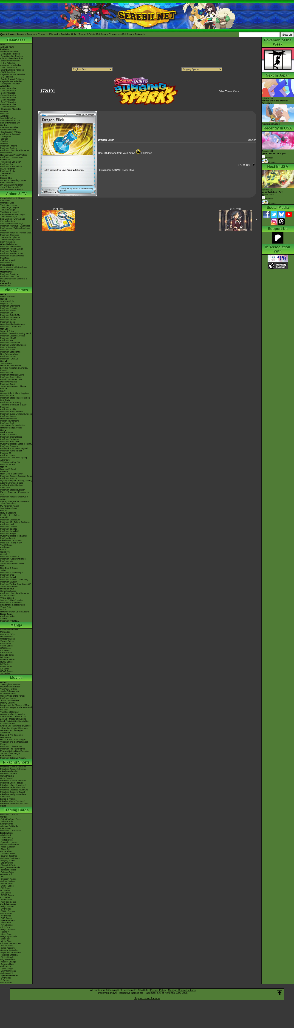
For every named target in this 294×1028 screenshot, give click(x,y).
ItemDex (4, 111)
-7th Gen (4, 143)
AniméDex (5, 200)
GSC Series (5, 648)
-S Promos (5, 980)
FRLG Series (6, 653)
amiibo (3, 609)
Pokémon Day (6, 164)
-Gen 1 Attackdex (8, 88)
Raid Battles (5, 828)
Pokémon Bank (7, 395)
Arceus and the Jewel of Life (13, 716)
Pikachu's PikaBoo (8, 773)
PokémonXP (6, 153)
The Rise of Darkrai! (9, 712)
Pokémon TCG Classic (10, 831)
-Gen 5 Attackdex (8, 97)
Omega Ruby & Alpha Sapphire (14, 393)
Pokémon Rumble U (9, 441)
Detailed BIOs (6, 636)
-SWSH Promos (7, 911)
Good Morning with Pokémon (13, 267)
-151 (2, 877)
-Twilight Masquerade (10, 867)
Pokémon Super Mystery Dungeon (16, 414)
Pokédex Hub (68, 34)
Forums (31, 34)
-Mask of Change (8, 962)
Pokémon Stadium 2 (9, 556)
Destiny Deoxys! (7, 703)
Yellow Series (6, 646)
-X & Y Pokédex (7, 63)
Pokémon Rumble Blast (11, 451)
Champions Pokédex (120, 34)
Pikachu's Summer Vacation (13, 767)
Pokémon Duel (7, 423)
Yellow (3, 570)
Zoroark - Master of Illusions (13, 719)
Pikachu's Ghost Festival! (11, 783)
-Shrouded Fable (8, 865)
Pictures (269, 162)
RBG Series (5, 643)
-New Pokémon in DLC (10, 187)
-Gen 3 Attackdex (8, 93)
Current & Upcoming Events (13, 180)
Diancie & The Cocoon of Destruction (11, 736)
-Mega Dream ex (8, 929)
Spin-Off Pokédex (8, 118)
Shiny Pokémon (7, 242)
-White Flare (5, 851)
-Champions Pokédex (10, 84)
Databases (16, 40)
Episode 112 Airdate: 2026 (272, 192)
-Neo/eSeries (6, 900)
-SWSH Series (7, 886)
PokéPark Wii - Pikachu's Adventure (11, 486)
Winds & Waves (7, 297)
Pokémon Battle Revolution (12, 490)
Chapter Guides (7, 639)
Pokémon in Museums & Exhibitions (11, 158)
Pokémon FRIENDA (9, 621)
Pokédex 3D (5, 453)
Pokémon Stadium (8, 582)
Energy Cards (6, 824)
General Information (9, 630)
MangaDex (5, 632)
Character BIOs (7, 634)
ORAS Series (6, 671)
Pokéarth (140, 34)
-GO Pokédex (6, 77)
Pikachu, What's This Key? (12, 801)
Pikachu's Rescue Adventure (13, 769)
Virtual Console (7, 598)
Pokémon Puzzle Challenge (13, 559)
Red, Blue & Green (9, 568)
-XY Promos (5, 916)
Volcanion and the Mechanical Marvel (14, 743)
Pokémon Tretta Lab (9, 439)
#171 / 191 (58, 209)
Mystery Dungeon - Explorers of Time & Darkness (14, 502)
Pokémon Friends (8, 310)
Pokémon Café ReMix (10, 315)
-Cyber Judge (6, 969)
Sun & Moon (6, 363)
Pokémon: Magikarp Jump (12, 375)
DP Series (4, 657)
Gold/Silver (5, 552)
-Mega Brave (6, 934)
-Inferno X (4, 932)
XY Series (4, 669)
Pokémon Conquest (9, 446)
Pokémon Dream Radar (11, 437)
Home (20, 34)
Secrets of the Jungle (10, 753)
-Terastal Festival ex (9, 950)
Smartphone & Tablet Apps (12, 605)
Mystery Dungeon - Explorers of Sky (14, 493)
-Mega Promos (7, 906)
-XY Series (5, 890)
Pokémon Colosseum (10, 520)
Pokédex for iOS (7, 464)
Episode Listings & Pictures (12, 198)
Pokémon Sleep (7, 322)
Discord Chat (6, 178)
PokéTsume (5, 285)
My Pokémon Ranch (9, 506)
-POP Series (6, 918)
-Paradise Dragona (9, 955)
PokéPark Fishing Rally (11, 543)
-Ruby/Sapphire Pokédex (11, 56)
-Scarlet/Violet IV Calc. (10, 132)
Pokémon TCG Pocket (10, 326)
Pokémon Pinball (8, 577)
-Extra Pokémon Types (10, 819)
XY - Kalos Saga (7, 221)
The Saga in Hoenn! (9, 212)
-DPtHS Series (7, 895)
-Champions (5, 136)
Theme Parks (6, 173)
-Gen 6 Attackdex (8, 100)
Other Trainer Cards (229, 91)
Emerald (4, 517)
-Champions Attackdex (10, 109)
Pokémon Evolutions (9, 251)
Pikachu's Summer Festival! (13, 780)
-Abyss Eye (5, 923)
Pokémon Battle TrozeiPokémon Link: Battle (15, 399)
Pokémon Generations (10, 246)
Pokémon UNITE (8, 320)
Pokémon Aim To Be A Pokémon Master (15, 229)
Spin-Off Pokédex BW (10, 123)
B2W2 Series (6, 666)
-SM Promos (6, 913)
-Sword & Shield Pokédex (12, 70)
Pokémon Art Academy (10, 402)
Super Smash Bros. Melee (12, 563)
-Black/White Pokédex (10, 61)
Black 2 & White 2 (8, 435)
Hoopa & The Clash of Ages (13, 739)
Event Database (7, 182)
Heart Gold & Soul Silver (11, 474)
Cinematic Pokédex (9, 127)
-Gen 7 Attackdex (8, 102)
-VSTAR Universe (8, 971)
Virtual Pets (5, 607)
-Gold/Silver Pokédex (10, 54)
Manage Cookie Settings (182, 990)
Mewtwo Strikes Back (10, 687)
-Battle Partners (7, 948)
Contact (42, 34)
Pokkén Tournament (9, 421)
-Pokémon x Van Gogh (10, 162)
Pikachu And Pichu (8, 771)
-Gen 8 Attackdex (8, 104)
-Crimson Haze (7, 964)
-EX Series (5, 897)
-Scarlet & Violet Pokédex (12, 79)
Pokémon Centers (8, 148)
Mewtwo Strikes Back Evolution (14, 751)
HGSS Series (6, 662)
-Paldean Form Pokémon (11, 189)
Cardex (3, 125)
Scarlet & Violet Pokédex (92, 34)
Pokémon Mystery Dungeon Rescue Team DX (13, 346)
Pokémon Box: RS (8, 529)
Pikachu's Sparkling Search (12, 792)
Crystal (3, 554)
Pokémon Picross (8, 416)
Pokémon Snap (7, 575)
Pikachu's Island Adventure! (12, 785)
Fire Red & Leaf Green (10, 515)
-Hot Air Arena (6, 946)
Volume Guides (7, 641)
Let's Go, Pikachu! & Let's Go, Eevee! (14, 369)
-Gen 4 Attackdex (8, 95)
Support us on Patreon (147, 998)
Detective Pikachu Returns (12, 324)
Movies (16, 678)
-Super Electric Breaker (11, 952)
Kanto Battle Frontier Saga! (12, 214)
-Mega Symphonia (8, 936)
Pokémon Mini (6, 561)
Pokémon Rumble (8, 478)
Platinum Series (7, 659)
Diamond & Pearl (8, 469)
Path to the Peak (8, 260)
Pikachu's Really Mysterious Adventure (13, 795)
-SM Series (5, 888)
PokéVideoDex (7, 265)
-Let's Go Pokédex (8, 67)
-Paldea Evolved (7, 881)
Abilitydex (4, 116)
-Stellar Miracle (7, 957)
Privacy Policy (158, 990)
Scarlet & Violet (7, 301)
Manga (16, 625)
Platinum (4, 471)
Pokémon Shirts (7, 171)
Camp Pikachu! (7, 776)
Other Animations (8, 269)
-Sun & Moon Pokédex (10, 65)
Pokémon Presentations (11, 166)
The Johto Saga (7, 210)
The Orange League (9, 207)
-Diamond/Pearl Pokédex (11, 58)
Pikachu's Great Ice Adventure (14, 790)
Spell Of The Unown (9, 691)
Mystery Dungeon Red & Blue (14, 536)
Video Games (16, 290)
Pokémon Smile (7, 349)
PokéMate (5, 547)
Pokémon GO (6, 313)
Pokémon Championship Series (14, 150)
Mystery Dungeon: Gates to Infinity (16, 444)
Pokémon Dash (7, 524)
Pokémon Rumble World (11, 412)
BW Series (5, 664)
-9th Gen (4, 139)
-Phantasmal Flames (9, 844)
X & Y (3, 391)
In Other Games (7, 595)
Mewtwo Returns (8, 693)
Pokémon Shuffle (8, 409)
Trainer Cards (6, 821)
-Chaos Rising (6, 837)
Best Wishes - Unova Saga (12, 219)
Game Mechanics (8, 130)
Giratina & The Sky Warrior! (12, 714)
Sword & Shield (7, 331)
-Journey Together (8, 856)
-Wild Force (5, 966)
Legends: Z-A (6, 303)
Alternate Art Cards (9, 826)
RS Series (5, 650)
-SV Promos (5, 909)
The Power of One (8, 689)
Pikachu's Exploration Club (12, 787)
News (3, 44)
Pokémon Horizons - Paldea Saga (15, 233)
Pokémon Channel (8, 526)
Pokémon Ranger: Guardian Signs (16, 476)
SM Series (5, 673)
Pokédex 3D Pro (7, 455)
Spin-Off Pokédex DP (10, 120)
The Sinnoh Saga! (8, 216)
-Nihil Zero (5, 927)
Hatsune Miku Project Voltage (13, 155)
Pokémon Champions (10, 306)
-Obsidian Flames (8, 879)
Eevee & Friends (8, 799)
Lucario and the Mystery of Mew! (15, 705)
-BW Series (5, 893)
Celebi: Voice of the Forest (12, 696)
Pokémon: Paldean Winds (12, 256)
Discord (53, 34)
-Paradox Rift (6, 874)
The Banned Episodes (10, 239)
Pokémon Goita (7, 616)
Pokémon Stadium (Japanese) (14, 579)
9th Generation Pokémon (11, 185)
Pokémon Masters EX (10, 317)
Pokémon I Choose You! (11, 746)
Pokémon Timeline (8, 146)
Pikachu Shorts (16, 762)
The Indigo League (8, 205)
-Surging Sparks (7, 860)
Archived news (7, 47)
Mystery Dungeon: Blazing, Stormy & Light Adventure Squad (16, 482)
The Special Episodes (10, 237)
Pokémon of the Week (10, 134)
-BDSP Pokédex (7, 72)
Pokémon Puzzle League (11, 572)
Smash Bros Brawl (8, 508)
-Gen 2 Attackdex (8, 90)
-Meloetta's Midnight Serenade (14, 728)
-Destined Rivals (7, 854)
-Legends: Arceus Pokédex (12, 74)
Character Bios (7, 203)
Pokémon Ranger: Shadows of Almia (14, 498)
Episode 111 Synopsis (274, 154)
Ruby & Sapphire (8, 513)
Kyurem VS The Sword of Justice (15, 726)
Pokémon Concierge (9, 274)
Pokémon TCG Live (9, 359)
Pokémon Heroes (8, 698)
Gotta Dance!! (6, 778)
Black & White (6, 432)
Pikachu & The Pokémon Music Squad (14, 804)
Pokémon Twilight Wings (11, 249)
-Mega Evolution (7, 847)
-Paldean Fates (7, 872)
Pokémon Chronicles (9, 235)
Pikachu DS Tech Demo (11, 540)
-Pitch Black (5, 835)
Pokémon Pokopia (8, 308)
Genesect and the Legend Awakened (12, 731)
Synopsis (268, 199)
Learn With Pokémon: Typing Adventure (13, 459)
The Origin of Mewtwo (10, 684)
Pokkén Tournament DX (11, 379)
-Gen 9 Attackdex (8, 107)
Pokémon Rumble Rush (11, 377)
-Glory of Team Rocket (10, 943)
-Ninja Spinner (6, 925)
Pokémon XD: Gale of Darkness (15, 522)
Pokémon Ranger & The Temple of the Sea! (16, 708)
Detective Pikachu (8, 382)
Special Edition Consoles (11, 600)
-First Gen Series (8, 902)
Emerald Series (7, 655)
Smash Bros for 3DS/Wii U (12, 425)
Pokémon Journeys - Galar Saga (15, 226)
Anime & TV (16, 194)
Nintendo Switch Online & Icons (14, 612)
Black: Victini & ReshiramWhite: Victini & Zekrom (14, 722)
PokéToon (4, 258)
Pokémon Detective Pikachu (13, 758)
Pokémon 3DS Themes (11, 602)
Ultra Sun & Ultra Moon (11, 366)
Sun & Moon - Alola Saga (11, 223)
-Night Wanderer (7, 959)
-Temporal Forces (8, 870)
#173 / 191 (235, 209)
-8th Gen (4, 141)
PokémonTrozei (7, 538)
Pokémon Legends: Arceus (12, 336)
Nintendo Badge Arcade (11, 428)
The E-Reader (6, 545)
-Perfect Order (6, 840)
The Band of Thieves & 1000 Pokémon (13, 406)
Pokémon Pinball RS (9, 531)
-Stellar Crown (6, 863)
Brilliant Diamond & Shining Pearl (15, 333)
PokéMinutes (6, 262)
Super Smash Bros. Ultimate (13, 386)
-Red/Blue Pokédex (9, 51)
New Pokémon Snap (9, 354)
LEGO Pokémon (7, 169)
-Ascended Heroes (8, 842)
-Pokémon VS (6, 973)
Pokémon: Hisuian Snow (11, 253)
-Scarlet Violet (6, 883)
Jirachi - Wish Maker (9, 700)
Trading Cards (16, 810)
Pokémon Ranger (8, 533)
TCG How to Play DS (10, 462)
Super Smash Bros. (9, 586)
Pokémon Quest (7, 384)
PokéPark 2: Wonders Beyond (14, 448)
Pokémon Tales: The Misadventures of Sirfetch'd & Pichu (13, 278)
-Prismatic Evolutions (10, 858)
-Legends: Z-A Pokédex (11, 81)
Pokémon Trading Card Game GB (15, 584)
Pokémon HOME (8, 338)
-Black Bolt (5, 849)
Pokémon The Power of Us (12, 749)
